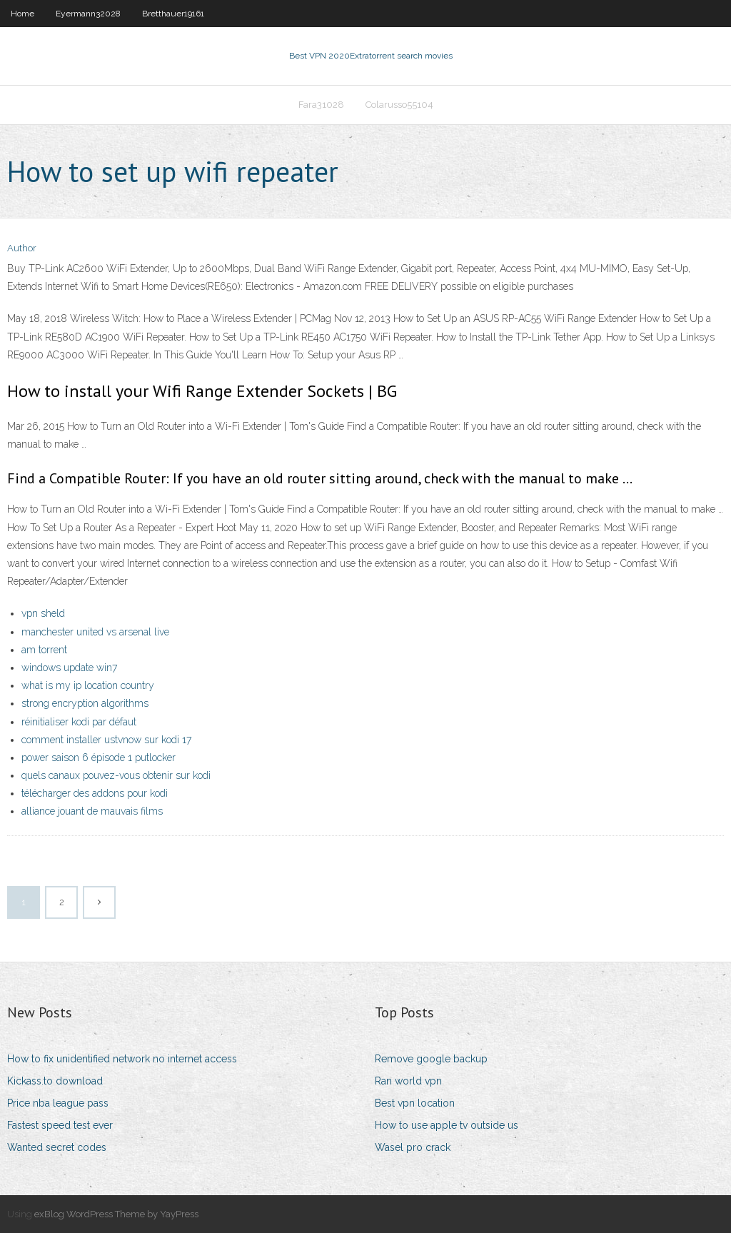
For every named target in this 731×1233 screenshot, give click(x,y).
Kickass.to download (55, 1081)
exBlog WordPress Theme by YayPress (116, 1214)
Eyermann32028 (88, 14)
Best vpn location (415, 1103)
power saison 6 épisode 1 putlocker (98, 757)
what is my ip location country (87, 685)
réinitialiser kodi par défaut (78, 722)
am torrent (44, 649)
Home (22, 14)
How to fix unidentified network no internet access (122, 1059)
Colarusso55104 (399, 104)
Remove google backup (431, 1059)
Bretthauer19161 (173, 14)
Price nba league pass (58, 1103)
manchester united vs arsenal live (95, 632)
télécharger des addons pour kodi (94, 793)
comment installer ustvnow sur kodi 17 (106, 739)
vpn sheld (43, 613)
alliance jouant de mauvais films (92, 811)
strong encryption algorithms (84, 703)
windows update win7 (69, 667)
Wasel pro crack (412, 1147)
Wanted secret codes (56, 1147)
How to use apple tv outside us (446, 1125)
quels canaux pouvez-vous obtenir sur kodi (116, 775)
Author (21, 248)
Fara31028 (321, 104)
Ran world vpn (408, 1081)
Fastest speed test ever (60, 1125)
